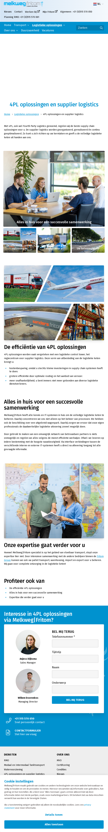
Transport (20, 25)
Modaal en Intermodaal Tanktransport (24, 765)
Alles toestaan (54, 824)
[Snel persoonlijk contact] (54, 720)
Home (7, 25)
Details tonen (54, 814)
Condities (61, 769)
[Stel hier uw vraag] (54, 732)
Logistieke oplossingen (47, 25)
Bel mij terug (63, 632)
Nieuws (8, 11)
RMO (6, 760)
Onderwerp (59, 682)
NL (97, 4)
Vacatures (48, 30)
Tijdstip (56, 652)
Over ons (9, 30)
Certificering (63, 765)
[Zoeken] (90, 28)
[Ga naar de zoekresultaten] (101, 28)
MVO (59, 760)
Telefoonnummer (63, 636)
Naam (55, 667)
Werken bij (31, 12)
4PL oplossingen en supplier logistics (24, 774)
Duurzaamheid (30, 30)
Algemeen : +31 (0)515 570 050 (76, 11)
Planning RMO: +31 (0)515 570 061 (21, 17)
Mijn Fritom (48, 12)
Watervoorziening (13, 769)
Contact (18, 11)
